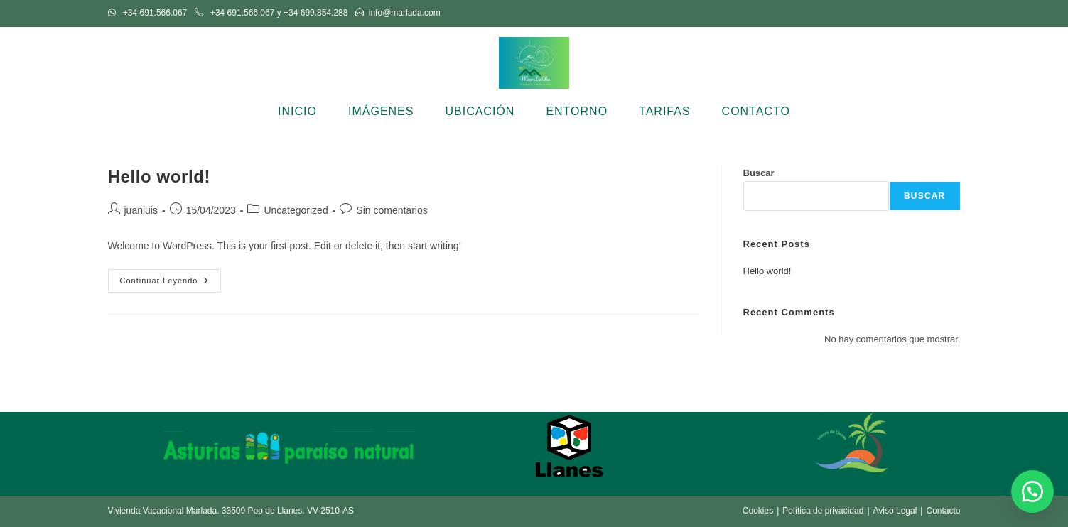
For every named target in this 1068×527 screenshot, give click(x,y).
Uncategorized (296, 210)
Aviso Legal (895, 511)
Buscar (759, 173)
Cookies (758, 511)
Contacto (943, 511)
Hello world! (159, 176)
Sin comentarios (391, 210)
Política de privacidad (822, 511)
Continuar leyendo (171, 284)
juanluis (141, 210)
